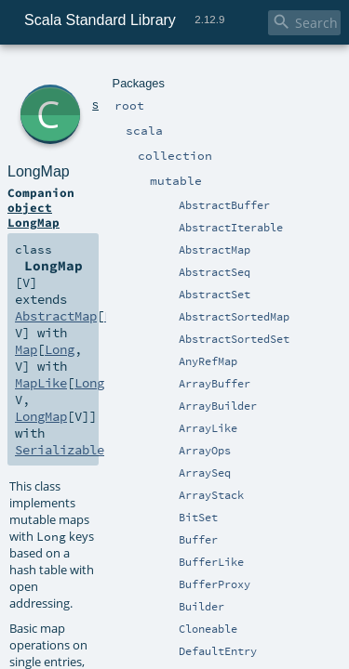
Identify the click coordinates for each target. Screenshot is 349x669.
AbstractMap (225, 169)
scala (81, 72)
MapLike (187, 185)
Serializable (165, 202)
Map (57, 185)
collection (122, 72)
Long (280, 169)
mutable (172, 72)
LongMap (107, 92)
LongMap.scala (182, 603)
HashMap (120, 314)
